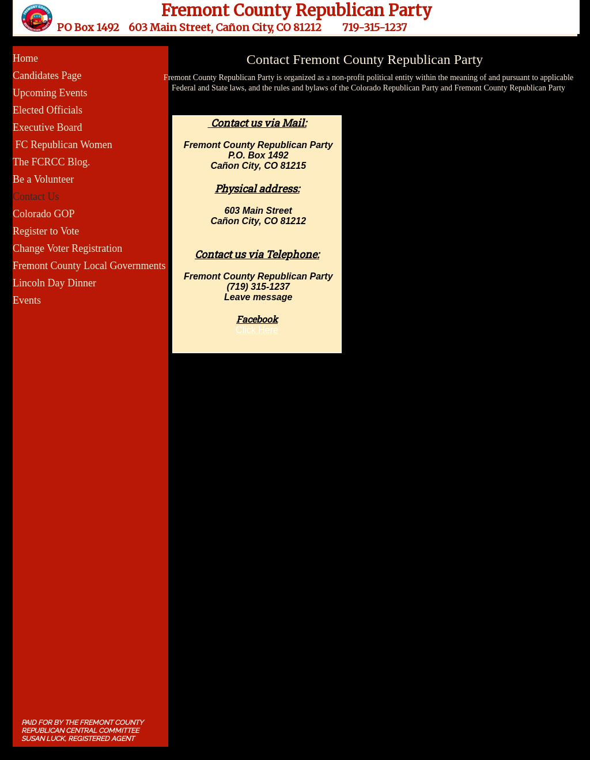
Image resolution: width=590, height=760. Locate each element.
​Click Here (257, 330)
